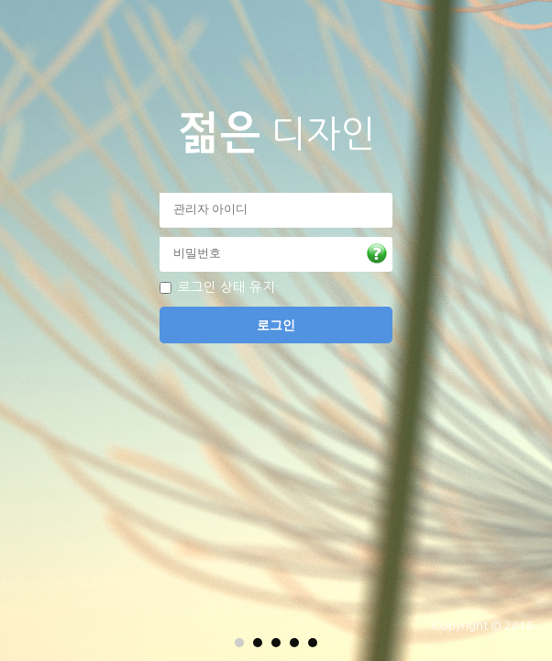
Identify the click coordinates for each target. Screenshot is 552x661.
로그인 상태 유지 (226, 287)
